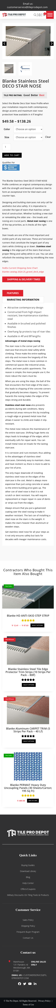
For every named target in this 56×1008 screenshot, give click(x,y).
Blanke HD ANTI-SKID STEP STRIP (28, 615)
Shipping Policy (28, 925)
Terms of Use (28, 1005)
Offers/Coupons (28, 889)
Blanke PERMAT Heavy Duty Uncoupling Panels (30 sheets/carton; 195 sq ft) (28, 788)
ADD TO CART (33, 801)
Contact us (28, 937)
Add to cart (12, 155)
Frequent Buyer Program (28, 931)
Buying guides (28, 865)
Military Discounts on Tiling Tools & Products (28, 895)
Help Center (28, 883)
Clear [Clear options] (46, 137)
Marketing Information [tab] (23, 299)
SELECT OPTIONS (37, 625)
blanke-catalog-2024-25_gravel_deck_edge (23, 271)
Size (6, 137)
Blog (28, 877)
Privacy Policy (44, 1001)
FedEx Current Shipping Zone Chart (20, 268)
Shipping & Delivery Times (23, 279)
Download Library (28, 871)
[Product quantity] (6, 147)
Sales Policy (28, 920)
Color (7, 129)
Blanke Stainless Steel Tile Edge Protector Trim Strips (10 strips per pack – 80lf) (28, 672)
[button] (4, 43)
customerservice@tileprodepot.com (27, 7)
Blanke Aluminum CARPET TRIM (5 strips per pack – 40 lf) (28, 730)
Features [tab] (13, 293)
